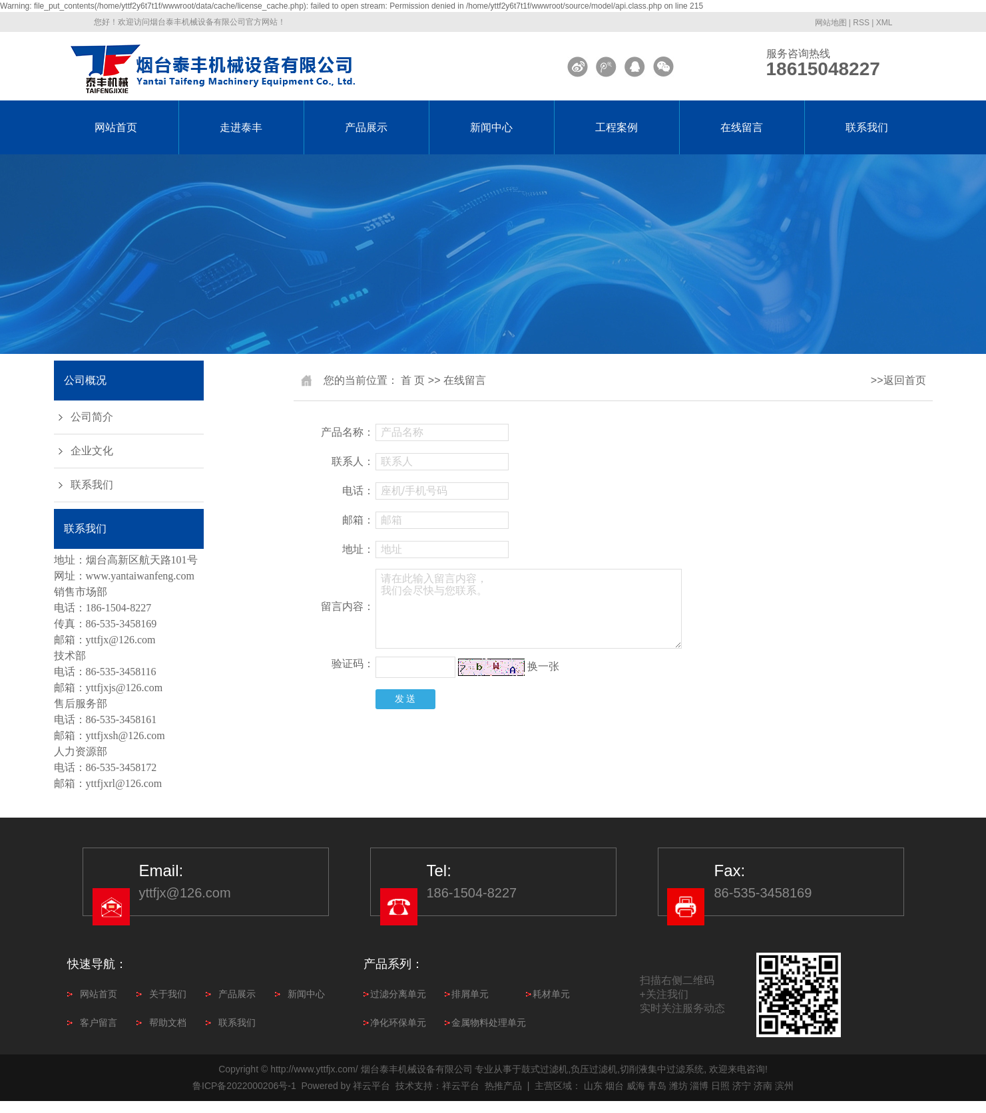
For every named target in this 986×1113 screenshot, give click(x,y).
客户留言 (98, 1022)
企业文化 (92, 450)
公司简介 (92, 416)
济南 (763, 1085)
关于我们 (167, 994)
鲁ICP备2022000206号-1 (244, 1085)
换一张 (543, 666)
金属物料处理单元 (488, 1022)
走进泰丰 (241, 127)
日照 (720, 1085)
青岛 (657, 1085)
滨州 (784, 1085)
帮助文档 (167, 1022)
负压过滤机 (594, 1069)
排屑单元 (470, 994)
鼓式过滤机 (544, 1069)
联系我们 (867, 127)
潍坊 (678, 1085)
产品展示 (366, 127)
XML (884, 22)
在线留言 (741, 127)
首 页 (413, 380)
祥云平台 (371, 1085)
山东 (593, 1085)
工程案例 (616, 127)
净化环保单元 (398, 1022)
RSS (861, 22)
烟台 (614, 1085)
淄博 (699, 1085)
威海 (635, 1085)
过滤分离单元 (398, 994)
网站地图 (831, 22)
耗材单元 (551, 994)
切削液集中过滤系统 (662, 1069)
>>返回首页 (898, 380)
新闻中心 (491, 127)
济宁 (741, 1085)
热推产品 (503, 1085)
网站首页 (116, 127)
